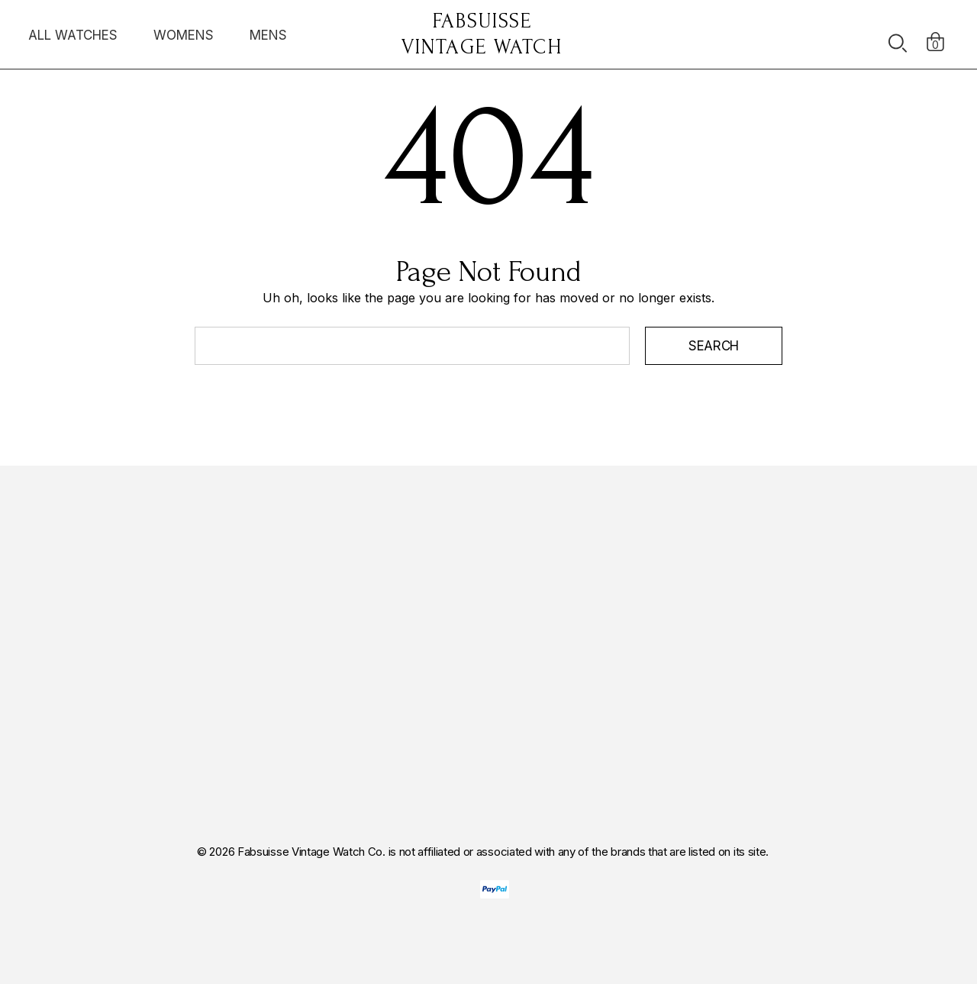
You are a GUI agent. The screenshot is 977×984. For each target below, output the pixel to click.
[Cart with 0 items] (935, 34)
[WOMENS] (183, 35)
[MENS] (268, 38)
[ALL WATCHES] (73, 38)
